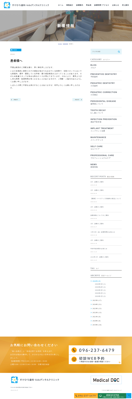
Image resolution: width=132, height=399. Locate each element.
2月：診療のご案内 (97, 240)
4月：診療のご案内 (97, 207)
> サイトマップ (14, 390)
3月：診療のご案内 (97, 223)
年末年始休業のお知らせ (99, 248)
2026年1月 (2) (100, 296)
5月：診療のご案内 (97, 190)
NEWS (15, 50)
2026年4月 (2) (100, 287)
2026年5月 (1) (100, 284)
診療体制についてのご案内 (100, 215)
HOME (60, 43)
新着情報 (65, 43)
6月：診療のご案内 (97, 182)
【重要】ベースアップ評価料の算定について (106, 198)
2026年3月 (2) (100, 290)
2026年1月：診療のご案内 (100, 257)
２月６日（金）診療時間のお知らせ (103, 232)
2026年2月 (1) (100, 293)
